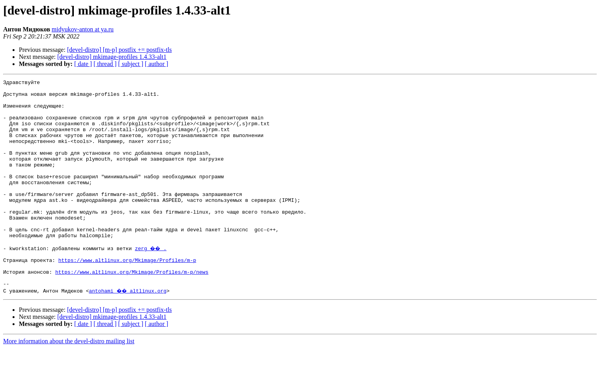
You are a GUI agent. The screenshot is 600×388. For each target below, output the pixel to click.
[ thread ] (105, 63)
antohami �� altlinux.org (128, 330)
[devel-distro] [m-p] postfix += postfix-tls (119, 49)
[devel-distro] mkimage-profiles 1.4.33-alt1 (111, 56)
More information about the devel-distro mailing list (68, 381)
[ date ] (83, 63)
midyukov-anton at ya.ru (83, 29)
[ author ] (156, 63)
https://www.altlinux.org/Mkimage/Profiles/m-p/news (132, 309)
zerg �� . (151, 281)
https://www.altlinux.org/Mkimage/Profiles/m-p (127, 295)
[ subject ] (130, 63)
